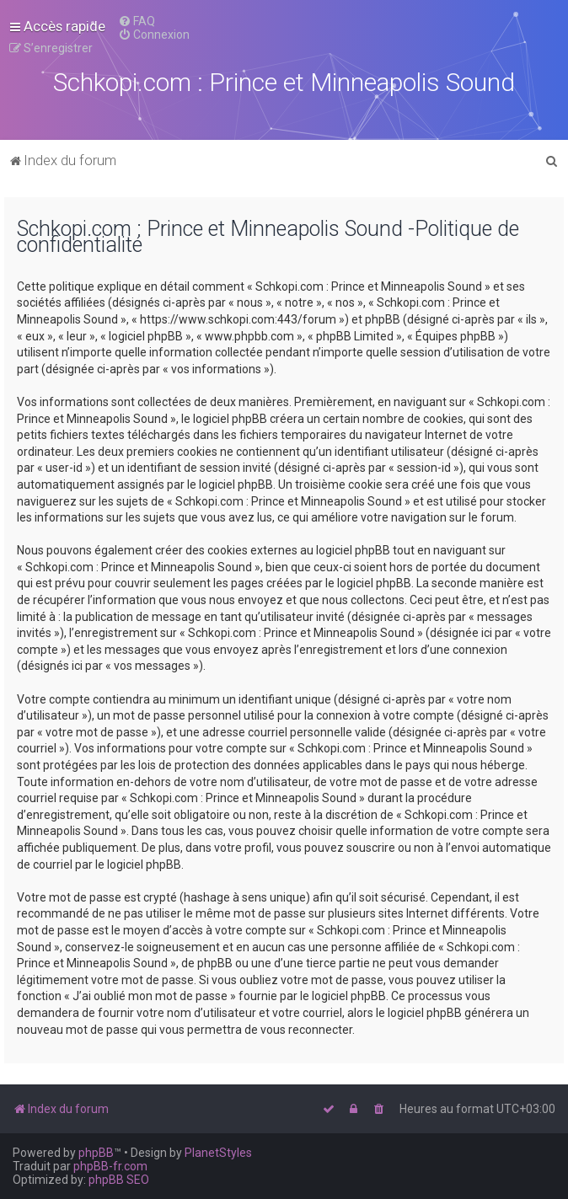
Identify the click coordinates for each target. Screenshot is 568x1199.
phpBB (96, 1152)
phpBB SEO (118, 1179)
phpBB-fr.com (110, 1166)
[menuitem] (136, 21)
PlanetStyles (218, 1152)
